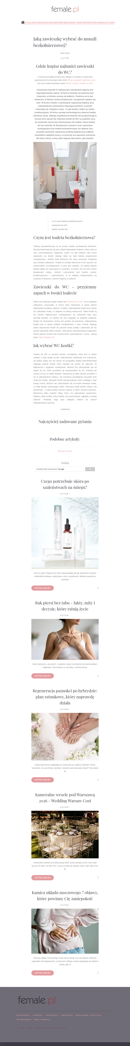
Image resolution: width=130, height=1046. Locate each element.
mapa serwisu (42, 1019)
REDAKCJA (67, 1015)
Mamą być (104, 22)
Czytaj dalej (42, 588)
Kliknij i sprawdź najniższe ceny (81, 80)
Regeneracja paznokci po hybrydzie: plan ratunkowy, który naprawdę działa (65, 696)
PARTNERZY (52, 1015)
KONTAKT (38, 1015)
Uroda (67, 22)
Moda (41, 22)
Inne (112, 22)
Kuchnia (49, 22)
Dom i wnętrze (79, 22)
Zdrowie (58, 22)
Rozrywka (93, 22)
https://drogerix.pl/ (46, 337)
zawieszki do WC (75, 301)
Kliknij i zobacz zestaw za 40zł (79, 83)
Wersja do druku (65, 451)
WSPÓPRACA (23, 1015)
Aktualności (31, 22)
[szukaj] (59, 469)
